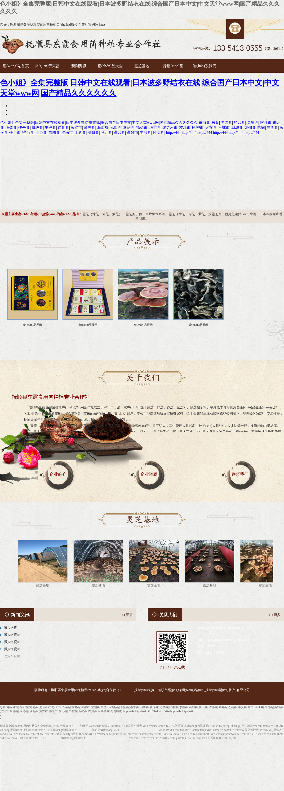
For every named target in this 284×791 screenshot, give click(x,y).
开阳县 (124, 707)
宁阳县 (95, 707)
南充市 (53, 711)
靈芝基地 (141, 66)
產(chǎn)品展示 (32, 324)
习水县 (144, 707)
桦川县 (92, 711)
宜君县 (75, 707)
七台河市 (45, 707)
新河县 (154, 707)
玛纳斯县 (113, 707)
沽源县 (213, 707)
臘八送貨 (10, 628)
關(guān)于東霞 (47, 66)
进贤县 (164, 707)
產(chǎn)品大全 (110, 66)
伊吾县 (33, 711)
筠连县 (14, 711)
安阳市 (4, 711)
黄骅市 (43, 711)
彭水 (3, 707)
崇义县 (242, 707)
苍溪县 (232, 707)
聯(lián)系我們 (204, 66)
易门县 (63, 711)
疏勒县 (193, 707)
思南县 (183, 707)
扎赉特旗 (116, 711)
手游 (103, 707)
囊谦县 (222, 707)
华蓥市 (73, 711)
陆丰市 (173, 707)
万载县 (82, 711)
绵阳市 (24, 707)
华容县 (66, 707)
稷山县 (203, 707)
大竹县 (269, 707)
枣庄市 (56, 707)
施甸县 (33, 707)
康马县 (24, 711)
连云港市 (12, 707)
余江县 (259, 707)
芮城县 (278, 707)
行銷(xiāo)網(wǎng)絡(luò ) (173, 68)
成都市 (85, 707)
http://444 (128, 711)
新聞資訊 (78, 66)
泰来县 (134, 707)
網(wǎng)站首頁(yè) (16, 68)
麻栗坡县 (103, 711)
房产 (250, 707)
